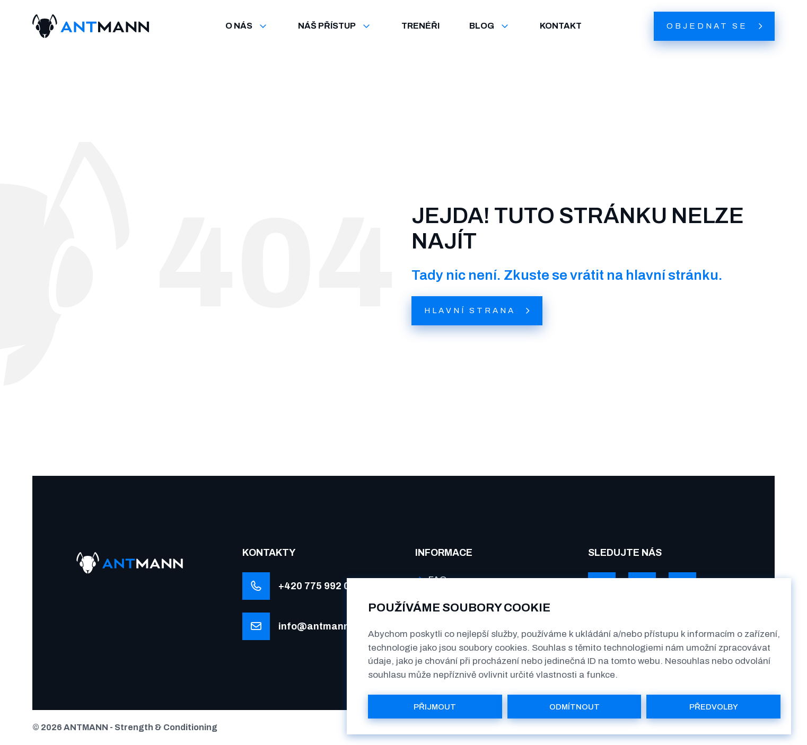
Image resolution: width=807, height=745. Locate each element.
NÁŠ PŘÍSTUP (335, 26)
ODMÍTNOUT (574, 707)
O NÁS (246, 26)
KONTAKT (561, 25)
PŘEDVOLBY (713, 707)
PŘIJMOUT (435, 707)
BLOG (489, 26)
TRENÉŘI (420, 25)
